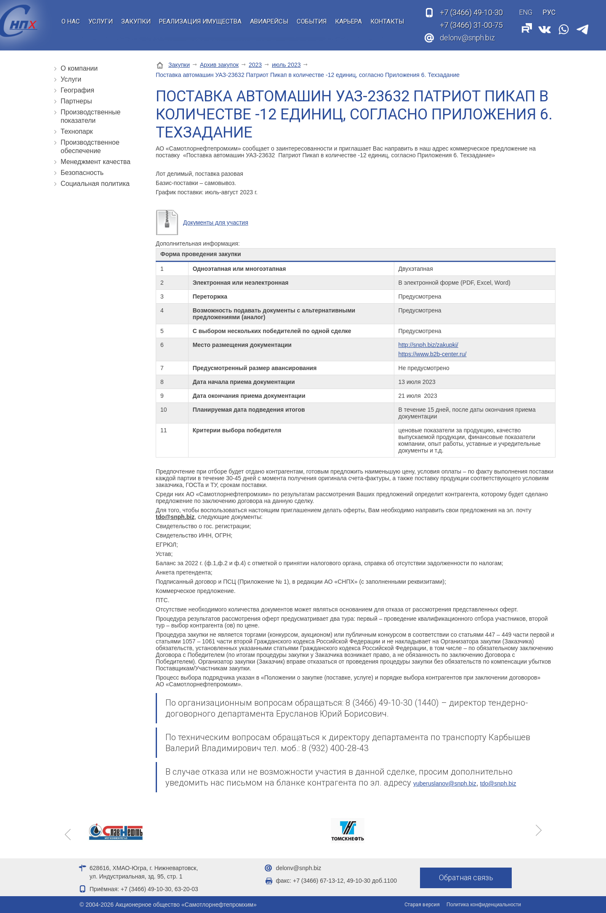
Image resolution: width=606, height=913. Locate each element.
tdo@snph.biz (498, 783)
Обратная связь (466, 877)
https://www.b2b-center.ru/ (433, 354)
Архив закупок (219, 64)
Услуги (100, 21)
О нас (70, 21)
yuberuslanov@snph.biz (444, 783)
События (312, 21)
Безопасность (82, 172)
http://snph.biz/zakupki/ (428, 344)
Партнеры (76, 101)
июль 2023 (286, 64)
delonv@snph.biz (467, 37)
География (77, 90)
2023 (255, 64)
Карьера (348, 21)
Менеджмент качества (95, 161)
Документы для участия (215, 222)
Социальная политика (95, 183)
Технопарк (77, 131)
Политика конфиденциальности (484, 905)
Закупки (136, 21)
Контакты (387, 21)
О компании (79, 68)
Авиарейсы (269, 21)
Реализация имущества (200, 21)
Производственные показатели (90, 116)
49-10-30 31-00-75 (471, 19)
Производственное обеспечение (90, 146)
